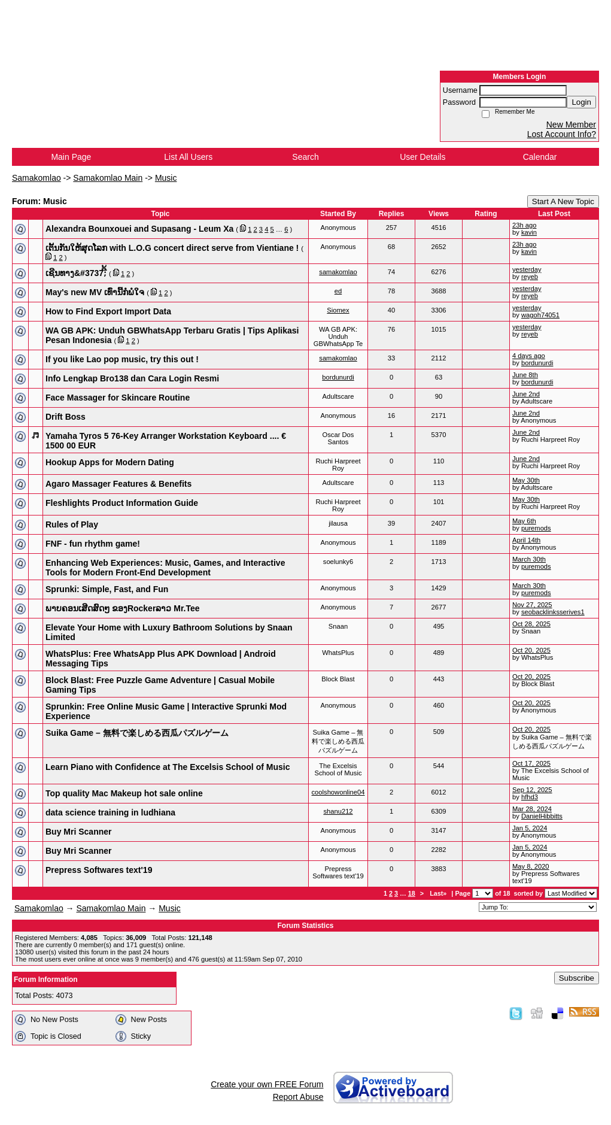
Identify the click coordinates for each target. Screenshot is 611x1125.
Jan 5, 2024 (529, 828)
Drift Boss (65, 417)
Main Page (71, 157)
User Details (422, 157)
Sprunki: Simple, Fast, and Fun (106, 589)
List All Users (188, 157)
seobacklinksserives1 (553, 611)
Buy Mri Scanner (78, 831)
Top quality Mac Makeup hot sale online (124, 793)
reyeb (529, 276)
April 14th (526, 540)
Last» (439, 893)
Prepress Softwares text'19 (98, 870)
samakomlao (338, 271)
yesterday (527, 269)
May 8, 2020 (530, 866)
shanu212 (337, 811)
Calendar (540, 157)
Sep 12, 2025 (532, 789)
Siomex (338, 310)
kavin (529, 232)
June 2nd (526, 394)
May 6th (524, 520)
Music (166, 178)
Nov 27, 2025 (532, 604)
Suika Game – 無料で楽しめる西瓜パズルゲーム (137, 733)
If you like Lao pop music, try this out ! (122, 359)
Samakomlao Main (107, 178)
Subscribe (576, 978)
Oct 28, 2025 (531, 623)
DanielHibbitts (542, 816)
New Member (571, 124)
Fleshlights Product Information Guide (121, 503)
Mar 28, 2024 (532, 808)
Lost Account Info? (561, 134)
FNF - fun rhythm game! (92, 543)
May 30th (526, 480)
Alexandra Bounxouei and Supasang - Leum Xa (139, 229)
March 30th (529, 559)
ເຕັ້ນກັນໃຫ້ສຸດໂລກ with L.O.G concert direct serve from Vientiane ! (172, 248)
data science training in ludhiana (110, 812)
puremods (536, 528)
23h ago (524, 225)
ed (338, 291)
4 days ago (528, 355)
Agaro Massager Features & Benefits (118, 484)
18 (411, 893)
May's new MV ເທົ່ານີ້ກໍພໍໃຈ (94, 292)
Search (305, 157)
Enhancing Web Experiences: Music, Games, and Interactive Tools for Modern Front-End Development (165, 567)
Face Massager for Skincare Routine (117, 397)
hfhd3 (529, 796)
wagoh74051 (540, 315)
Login (581, 102)
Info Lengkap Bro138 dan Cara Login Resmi (132, 378)
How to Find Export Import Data (108, 311)
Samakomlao (36, 178)
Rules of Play (71, 524)
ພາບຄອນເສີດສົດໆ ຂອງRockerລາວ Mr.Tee (122, 608)
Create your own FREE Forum (267, 1084)
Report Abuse (298, 1097)
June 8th (525, 374)
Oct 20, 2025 (531, 650)
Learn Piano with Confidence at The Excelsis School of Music (167, 767)
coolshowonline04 (338, 792)
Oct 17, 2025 (531, 763)
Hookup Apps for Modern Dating (109, 462)
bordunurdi (537, 362)
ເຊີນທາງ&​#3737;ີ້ (76, 273)
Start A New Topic (563, 201)
